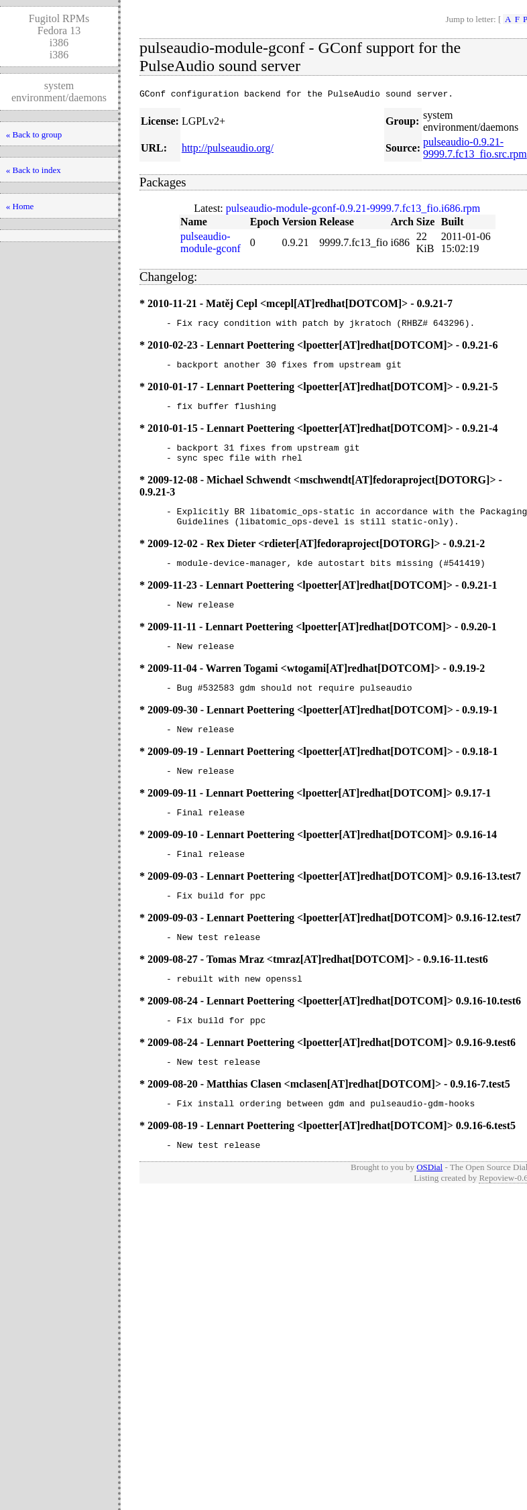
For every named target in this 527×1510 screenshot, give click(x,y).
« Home (20, 206)
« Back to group (34, 134)
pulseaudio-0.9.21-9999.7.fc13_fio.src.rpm (475, 150)
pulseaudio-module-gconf (210, 244)
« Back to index (33, 170)
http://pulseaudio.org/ (228, 150)
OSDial (429, 1213)
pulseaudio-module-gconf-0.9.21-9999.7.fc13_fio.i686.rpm (353, 210)
